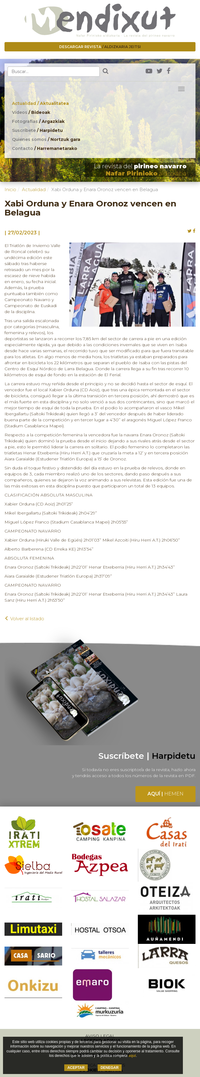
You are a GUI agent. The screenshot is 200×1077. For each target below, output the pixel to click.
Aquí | (165, 794)
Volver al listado (24, 618)
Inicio (10, 189)
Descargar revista (100, 46)
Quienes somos (46, 139)
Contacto (44, 148)
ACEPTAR (75, 1068)
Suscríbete (37, 130)
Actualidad (40, 103)
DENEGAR (110, 1068)
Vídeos (31, 112)
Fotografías (38, 121)
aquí (132, 1056)
